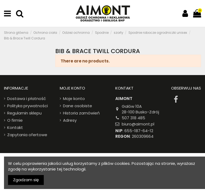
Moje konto (74, 98)
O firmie (15, 120)
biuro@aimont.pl (138, 124)
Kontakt (15, 127)
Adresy (70, 120)
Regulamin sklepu (24, 113)
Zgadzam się (26, 180)
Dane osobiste (77, 106)
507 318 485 (133, 118)
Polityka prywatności (27, 106)
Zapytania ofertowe (27, 135)
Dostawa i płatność (26, 98)
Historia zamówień (81, 113)
